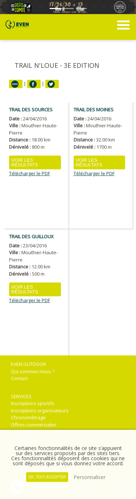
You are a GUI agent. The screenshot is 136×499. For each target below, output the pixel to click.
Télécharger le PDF (29, 173)
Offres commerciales (34, 424)
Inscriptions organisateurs (40, 410)
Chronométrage (28, 417)
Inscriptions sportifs (32, 403)
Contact (19, 378)
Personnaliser (90, 477)
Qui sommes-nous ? (32, 371)
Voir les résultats (24, 162)
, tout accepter (47, 477)
